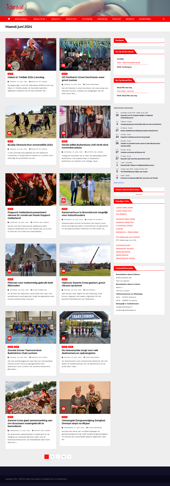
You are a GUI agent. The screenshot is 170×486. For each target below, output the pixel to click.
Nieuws (10, 73)
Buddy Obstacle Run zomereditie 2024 (30, 144)
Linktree (119, 229)
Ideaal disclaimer (123, 252)
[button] (164, 19)
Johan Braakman (91, 84)
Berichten (71, 19)
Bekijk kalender (119, 183)
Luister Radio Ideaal (124, 207)
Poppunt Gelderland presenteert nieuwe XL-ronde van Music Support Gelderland (29, 215)
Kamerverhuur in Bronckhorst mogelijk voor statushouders (85, 214)
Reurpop (130, 19)
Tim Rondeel (90, 290)
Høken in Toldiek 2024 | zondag (26, 77)
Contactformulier (123, 245)
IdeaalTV (55, 19)
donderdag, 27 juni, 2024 (20, 430)
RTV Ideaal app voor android (128, 237)
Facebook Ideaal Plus (125, 222)
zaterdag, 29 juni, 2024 (73, 152)
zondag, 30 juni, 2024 (19, 81)
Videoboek (102, 19)
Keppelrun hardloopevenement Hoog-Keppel (135, 137)
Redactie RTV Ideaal (38, 81)
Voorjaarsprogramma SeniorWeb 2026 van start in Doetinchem (141, 124)
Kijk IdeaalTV (121, 214)
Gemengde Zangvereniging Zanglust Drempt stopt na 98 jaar (83, 422)
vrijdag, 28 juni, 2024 (73, 290)
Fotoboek (87, 19)
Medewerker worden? (125, 248)
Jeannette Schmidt (94, 219)
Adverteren (145, 19)
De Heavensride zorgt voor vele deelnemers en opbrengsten (80, 352)
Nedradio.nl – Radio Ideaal (127, 232)
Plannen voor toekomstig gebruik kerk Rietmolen (30, 284)
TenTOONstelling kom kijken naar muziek (134, 172)
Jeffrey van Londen (94, 152)
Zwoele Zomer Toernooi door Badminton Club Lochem (25, 352)
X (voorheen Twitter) (124, 225)
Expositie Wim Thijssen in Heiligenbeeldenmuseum (137, 165)
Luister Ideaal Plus (124, 211)
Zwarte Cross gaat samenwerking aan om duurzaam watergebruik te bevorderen (30, 423)
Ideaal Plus (40, 19)
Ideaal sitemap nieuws (125, 258)
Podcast (116, 19)
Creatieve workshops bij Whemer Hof (133, 152)
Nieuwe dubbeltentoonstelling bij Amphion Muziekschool (139, 131)
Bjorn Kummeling (39, 290)
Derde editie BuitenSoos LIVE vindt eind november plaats (85, 146)
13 (64, 457)
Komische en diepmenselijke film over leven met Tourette (139, 178)
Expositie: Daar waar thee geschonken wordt (135, 159)
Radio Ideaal (21, 19)
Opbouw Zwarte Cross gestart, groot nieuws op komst (83, 284)
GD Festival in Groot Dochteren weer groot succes (83, 79)
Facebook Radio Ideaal (125, 219)
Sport (16, 346)
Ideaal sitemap (122, 255)
